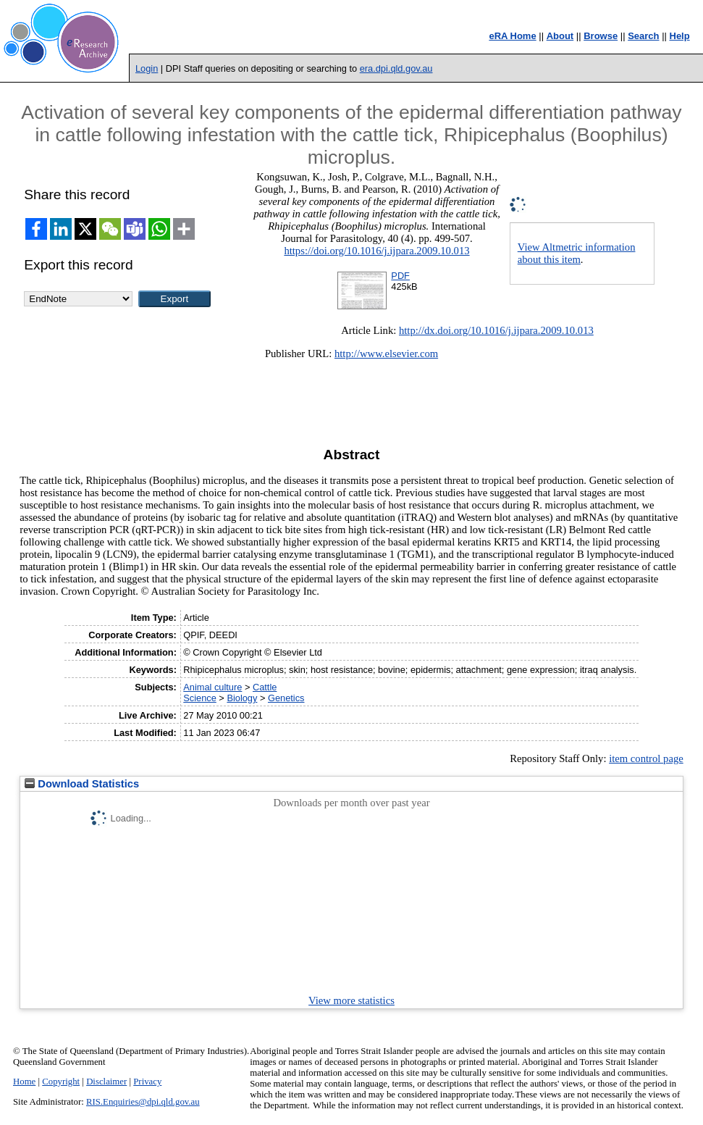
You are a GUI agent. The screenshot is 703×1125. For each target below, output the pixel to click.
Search (643, 35)
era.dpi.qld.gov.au (396, 68)
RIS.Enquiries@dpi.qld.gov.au (143, 1102)
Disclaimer (106, 1081)
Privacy (147, 1081)
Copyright (61, 1081)
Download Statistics (82, 784)
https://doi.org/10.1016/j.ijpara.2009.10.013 (376, 250)
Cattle (265, 687)
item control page (646, 758)
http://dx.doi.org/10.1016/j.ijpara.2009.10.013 (496, 330)
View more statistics (351, 1000)
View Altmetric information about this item (577, 253)
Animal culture (212, 687)
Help (680, 35)
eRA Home (512, 35)
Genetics (286, 698)
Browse (601, 35)
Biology (242, 698)
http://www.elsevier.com (386, 353)
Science (199, 698)
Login (146, 68)
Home (24, 1081)
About (560, 35)
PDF (400, 275)
